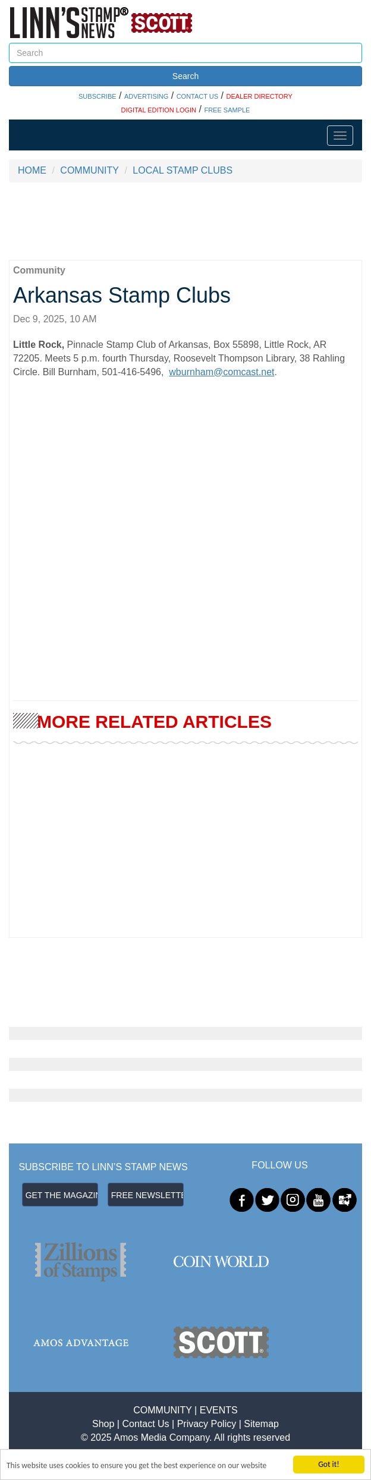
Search (185, 76)
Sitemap (261, 1424)
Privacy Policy (207, 1424)
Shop (103, 1424)
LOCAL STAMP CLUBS (182, 170)
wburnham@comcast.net (221, 372)
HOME (32, 170)
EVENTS (219, 1410)
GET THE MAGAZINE (62, 1195)
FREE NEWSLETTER (147, 1195)
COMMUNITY (89, 170)
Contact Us (145, 1424)
